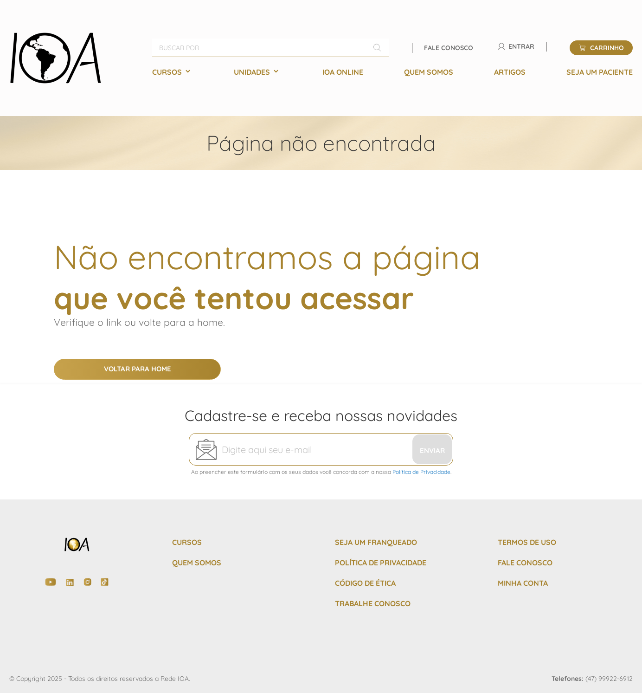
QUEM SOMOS (196, 562)
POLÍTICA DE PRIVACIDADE (380, 562)
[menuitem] (172, 72)
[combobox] (270, 48)
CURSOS (187, 542)
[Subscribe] (432, 449)
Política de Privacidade (421, 471)
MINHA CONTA (523, 583)
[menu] (392, 72)
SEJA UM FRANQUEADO (376, 542)
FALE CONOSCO (525, 562)
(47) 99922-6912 (609, 678)
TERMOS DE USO (527, 542)
